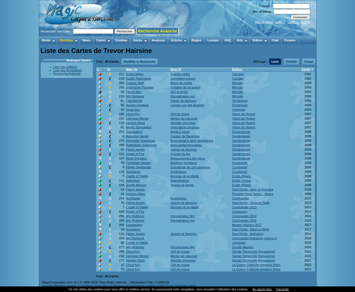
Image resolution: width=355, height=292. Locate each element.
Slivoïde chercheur (183, 123)
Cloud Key (133, 114)
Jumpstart (238, 242)
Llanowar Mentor (137, 118)
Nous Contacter (177, 285)
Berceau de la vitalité (185, 176)
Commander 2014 (244, 216)
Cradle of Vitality (137, 176)
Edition (237, 69)
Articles (179, 40)
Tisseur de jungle (182, 185)
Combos (121, 40)
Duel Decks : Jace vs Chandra (252, 189)
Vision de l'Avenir (243, 114)
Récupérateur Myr (183, 216)
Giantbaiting (134, 131)
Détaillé (291, 61)
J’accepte (282, 289)
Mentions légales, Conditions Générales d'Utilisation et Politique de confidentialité (109, 285)
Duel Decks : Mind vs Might (250, 229)
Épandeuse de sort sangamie (190, 167)
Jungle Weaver (136, 185)
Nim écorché (179, 91)
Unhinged (238, 109)
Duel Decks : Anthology (248, 233)
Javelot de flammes (184, 149)
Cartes (103, 40)
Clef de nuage (180, 114)
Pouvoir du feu (180, 154)
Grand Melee (135, 74)
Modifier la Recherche (139, 61)
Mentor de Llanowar (184, 118)
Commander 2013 (244, 207)
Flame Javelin (135, 149)
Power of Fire (135, 154)
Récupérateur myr (183, 96)
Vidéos (259, 40)
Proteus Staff (134, 83)
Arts (242, 40)
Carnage (238, 74)
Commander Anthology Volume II (254, 238)
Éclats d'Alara (241, 176)
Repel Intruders (136, 158)
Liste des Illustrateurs (67, 70)
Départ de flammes (183, 100)
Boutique (69, 40)
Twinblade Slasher (138, 162)
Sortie (305, 69)
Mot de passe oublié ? (270, 22)
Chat (275, 40)
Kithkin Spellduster (138, 167)
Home (48, 40)
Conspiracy (239, 211)
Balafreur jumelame (184, 162)
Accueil (47, 285)
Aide (193, 285)
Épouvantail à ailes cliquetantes (192, 140)
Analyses (158, 40)
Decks (140, 40)
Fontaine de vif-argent (185, 87)
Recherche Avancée (157, 31)
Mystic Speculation (138, 127)
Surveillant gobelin (183, 78)
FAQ (228, 40)
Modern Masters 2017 (247, 225)
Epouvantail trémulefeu (186, 145)
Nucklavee (133, 171)
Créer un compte (299, 22)
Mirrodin (237, 83)
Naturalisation (180, 180)
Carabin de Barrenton (185, 136)
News (86, 40)
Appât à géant (180, 131)
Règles (196, 40)
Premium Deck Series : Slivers (252, 193)
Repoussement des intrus (188, 158)
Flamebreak (134, 100)
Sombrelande (241, 131)
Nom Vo (131, 69)
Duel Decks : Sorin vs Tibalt (251, 202)
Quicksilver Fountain (140, 87)
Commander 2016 (244, 220)
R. (108, 69)
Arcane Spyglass (137, 105)
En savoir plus (262, 289)
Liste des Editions (65, 66)
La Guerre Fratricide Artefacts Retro (256, 264)
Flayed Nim (133, 91)
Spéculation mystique (185, 127)
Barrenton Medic (137, 136)
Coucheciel (239, 162)
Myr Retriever (135, 96)
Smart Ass (133, 109)
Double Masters (242, 247)
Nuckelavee (178, 171)
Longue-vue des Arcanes (187, 105)
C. (98, 69)
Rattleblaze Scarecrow (141, 145)
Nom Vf (176, 69)
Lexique (213, 40)
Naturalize (133, 180)
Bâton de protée (181, 83)
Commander (240, 198)
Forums (289, 40)
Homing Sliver (135, 123)
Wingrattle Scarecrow (140, 140)
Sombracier (240, 100)
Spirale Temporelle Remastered (253, 251)
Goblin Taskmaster (138, 78)
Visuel (308, 61)
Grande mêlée (180, 74)
